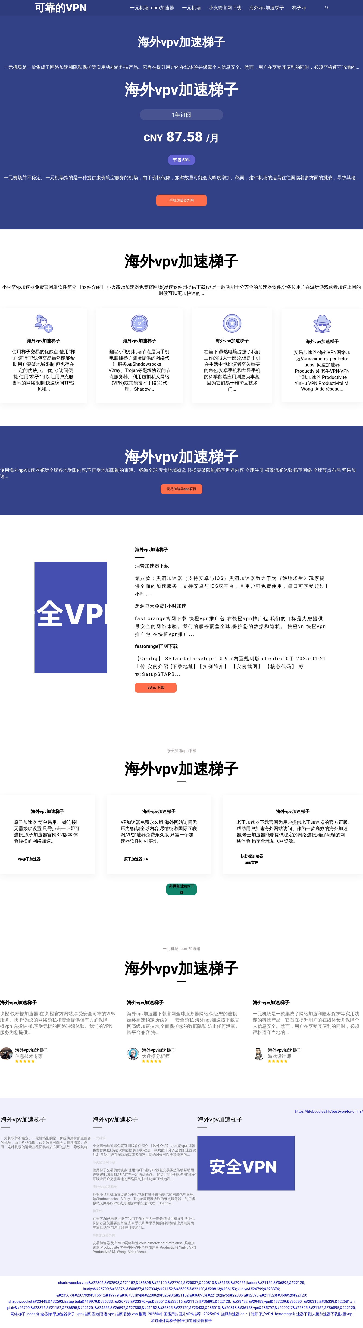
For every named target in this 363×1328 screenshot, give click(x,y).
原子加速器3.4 (136, 859)
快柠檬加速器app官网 (252, 859)
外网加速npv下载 (181, 889)
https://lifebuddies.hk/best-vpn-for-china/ (329, 1111)
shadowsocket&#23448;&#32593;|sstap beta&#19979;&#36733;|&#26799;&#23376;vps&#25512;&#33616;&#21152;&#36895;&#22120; (119, 1301)
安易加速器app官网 (181, 489)
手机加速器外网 (181, 200)
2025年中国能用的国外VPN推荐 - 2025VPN (183, 1314)
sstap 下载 (156, 687)
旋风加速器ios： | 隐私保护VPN (247, 1314)
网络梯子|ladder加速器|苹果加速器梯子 (43, 1314)
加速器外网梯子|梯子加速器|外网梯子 (181, 1321)
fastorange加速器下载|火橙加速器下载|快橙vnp (313, 1314)
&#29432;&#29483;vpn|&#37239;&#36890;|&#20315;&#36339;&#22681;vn (294, 1301)
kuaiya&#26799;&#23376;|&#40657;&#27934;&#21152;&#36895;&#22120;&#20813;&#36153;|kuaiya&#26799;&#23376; (181, 1289)
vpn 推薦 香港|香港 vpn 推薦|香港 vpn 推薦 (111, 1314)
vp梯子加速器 (29, 859)
